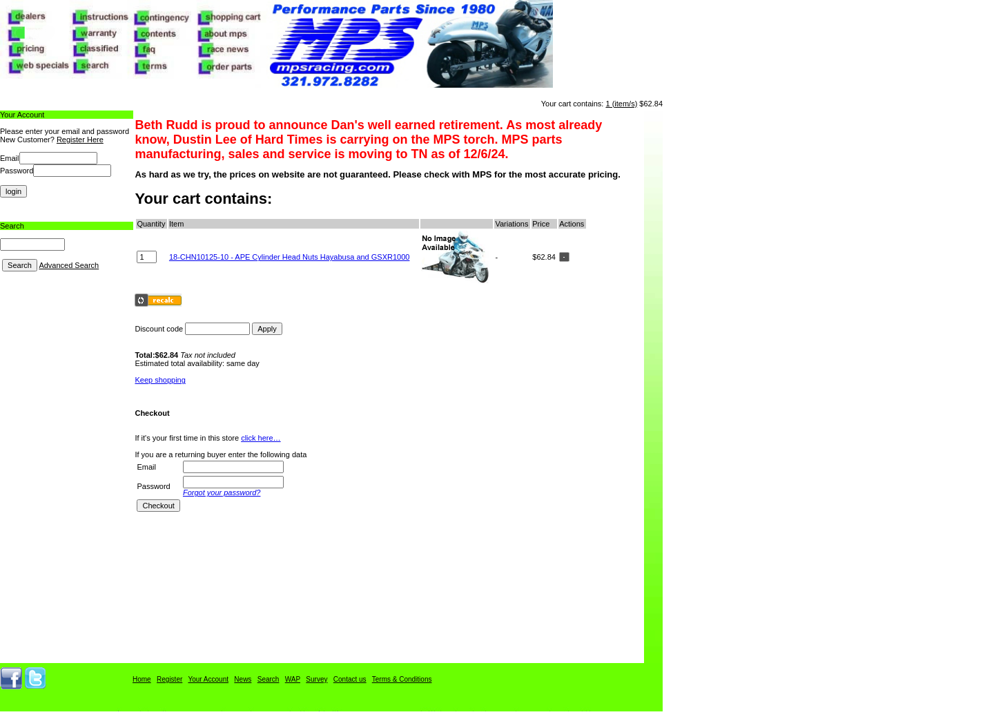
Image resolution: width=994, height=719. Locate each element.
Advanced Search (69, 265)
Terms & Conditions (402, 679)
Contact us (350, 679)
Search (268, 679)
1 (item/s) (621, 103)
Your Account (208, 679)
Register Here (80, 139)
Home (142, 679)
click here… (260, 438)
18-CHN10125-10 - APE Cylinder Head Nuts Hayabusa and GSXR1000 (289, 257)
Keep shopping (160, 380)
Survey (316, 679)
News (242, 679)
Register (169, 679)
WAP (292, 679)
